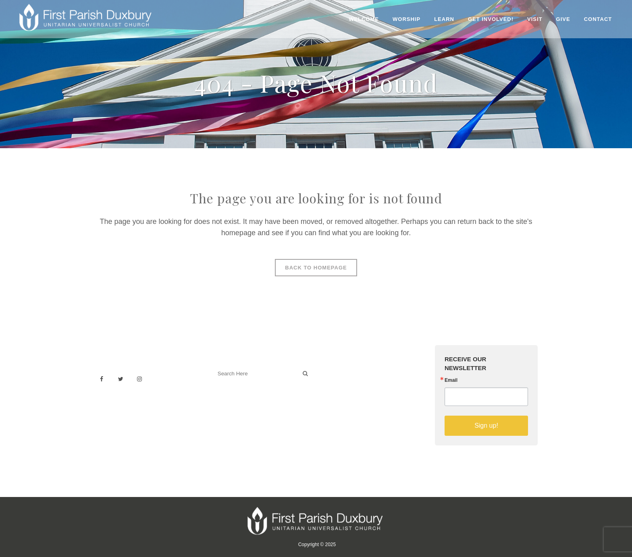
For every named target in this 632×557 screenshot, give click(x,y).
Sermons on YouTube (353, 405)
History (333, 387)
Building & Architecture (354, 396)
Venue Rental (342, 370)
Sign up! (486, 425)
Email (451, 380)
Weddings (337, 378)
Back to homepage (316, 268)
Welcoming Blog (235, 409)
